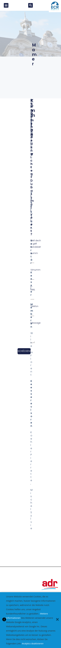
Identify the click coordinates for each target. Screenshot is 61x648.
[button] (6, 6)
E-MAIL (32, 289)
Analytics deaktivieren (32, 643)
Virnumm (35, 271)
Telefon (34, 307)
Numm (34, 254)
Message (35, 324)
